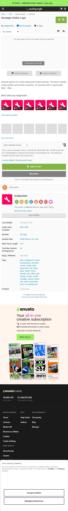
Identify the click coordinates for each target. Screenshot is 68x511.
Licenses (6, 422)
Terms (5, 417)
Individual (32, 14)
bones (37, 260)
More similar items (7, 138)
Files (10, 14)
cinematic (35, 263)
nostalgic (23, 279)
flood (35, 268)
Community (36, 417)
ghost (22, 271)
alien (22, 260)
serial (26, 282)
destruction (24, 268)
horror (33, 271)
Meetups (35, 427)
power (36, 279)
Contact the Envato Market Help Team (34, 297)
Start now (48, 3)
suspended (33, 282)
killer (33, 274)
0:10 (21, 244)
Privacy (61, 469)
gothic (27, 271)
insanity (23, 274)
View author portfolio (9, 115)
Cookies (6, 436)
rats (21, 282)
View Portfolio (34, 215)
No (21, 248)
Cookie (51, 469)
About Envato (8, 451)
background (29, 260)
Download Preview (33, 63)
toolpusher (9, 26)
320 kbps (23, 234)
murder (29, 276)
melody (23, 276)
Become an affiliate (10, 432)
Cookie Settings (9, 441)
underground (32, 284)
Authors (24, 422)
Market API (7, 427)
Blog (34, 422)
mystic (35, 276)
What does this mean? (23, 211)
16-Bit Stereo (25, 239)
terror (22, 284)
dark (34, 266)
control (22, 266)
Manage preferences (34, 501)
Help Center (25, 417)
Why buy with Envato (23, 160)
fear (31, 268)
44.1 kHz (34, 239)
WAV (26, 227)
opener (30, 279)
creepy (29, 266)
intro (28, 274)
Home (3, 14)
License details (8, 160)
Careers (6, 456)
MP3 (22, 227)
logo (37, 274)
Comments (24, 26)
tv (25, 284)
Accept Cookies (34, 493)
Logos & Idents (20, 14)
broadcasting (25, 263)
